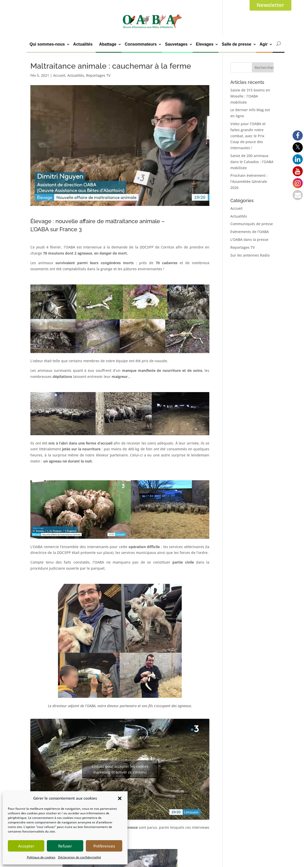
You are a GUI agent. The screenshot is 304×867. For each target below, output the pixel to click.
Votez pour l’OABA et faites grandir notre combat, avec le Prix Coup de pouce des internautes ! (248, 135)
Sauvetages (176, 44)
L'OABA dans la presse (249, 239)
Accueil (59, 75)
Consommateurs (141, 44)
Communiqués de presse (251, 223)
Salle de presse (236, 44)
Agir (263, 44)
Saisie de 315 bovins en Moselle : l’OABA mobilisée (250, 96)
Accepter (26, 846)
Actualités (82, 44)
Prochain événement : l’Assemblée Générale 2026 (249, 181)
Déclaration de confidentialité (79, 857)
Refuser (65, 846)
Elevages (204, 44)
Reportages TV (98, 75)
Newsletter (270, 5)
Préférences (104, 846)
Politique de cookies (41, 857)
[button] (119, 798)
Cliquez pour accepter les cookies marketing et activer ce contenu (120, 769)
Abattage (107, 44)
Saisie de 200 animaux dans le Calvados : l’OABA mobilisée (251, 161)
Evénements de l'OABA (249, 231)
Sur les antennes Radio (250, 255)
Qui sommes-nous (47, 44)
